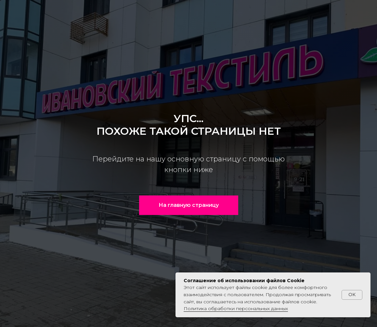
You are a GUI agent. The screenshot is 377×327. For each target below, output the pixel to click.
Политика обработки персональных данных (236, 308)
